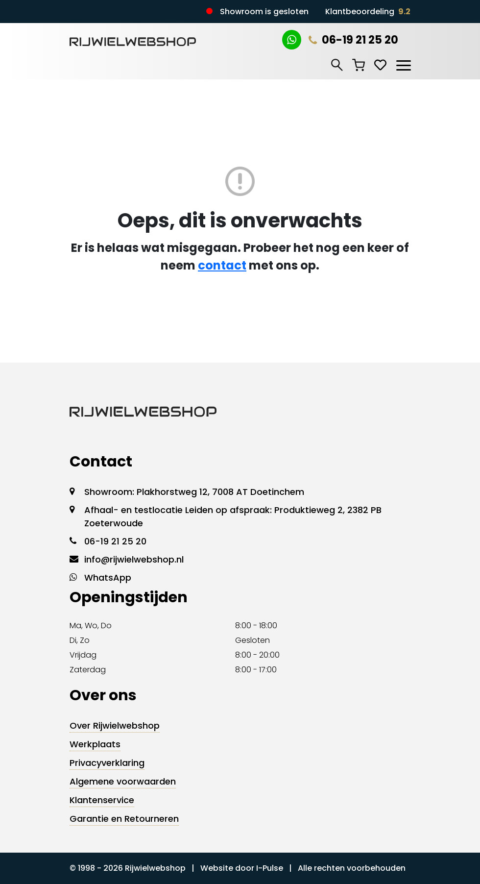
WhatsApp (107, 577)
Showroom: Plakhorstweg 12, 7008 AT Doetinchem (194, 492)
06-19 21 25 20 (353, 40)
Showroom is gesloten (264, 11)
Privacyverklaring (107, 763)
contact (222, 265)
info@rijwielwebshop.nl (134, 559)
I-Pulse (269, 868)
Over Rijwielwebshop (115, 725)
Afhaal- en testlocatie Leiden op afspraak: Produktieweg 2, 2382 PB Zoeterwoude (233, 516)
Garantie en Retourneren (124, 818)
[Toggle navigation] (403, 64)
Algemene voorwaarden (123, 781)
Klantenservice (102, 800)
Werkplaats (95, 744)
